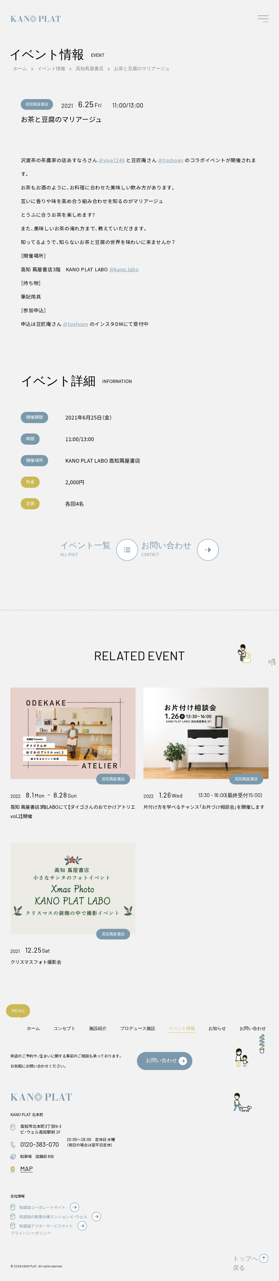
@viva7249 (112, 160)
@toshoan (170, 160)
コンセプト (64, 1024)
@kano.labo (124, 269)
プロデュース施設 (137, 1024)
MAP (26, 1165)
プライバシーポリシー (30, 1229)
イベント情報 (182, 1024)
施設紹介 (98, 1024)
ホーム (33, 1024)
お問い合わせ (253, 1024)
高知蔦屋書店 (37, 104)
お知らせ (217, 1024)
